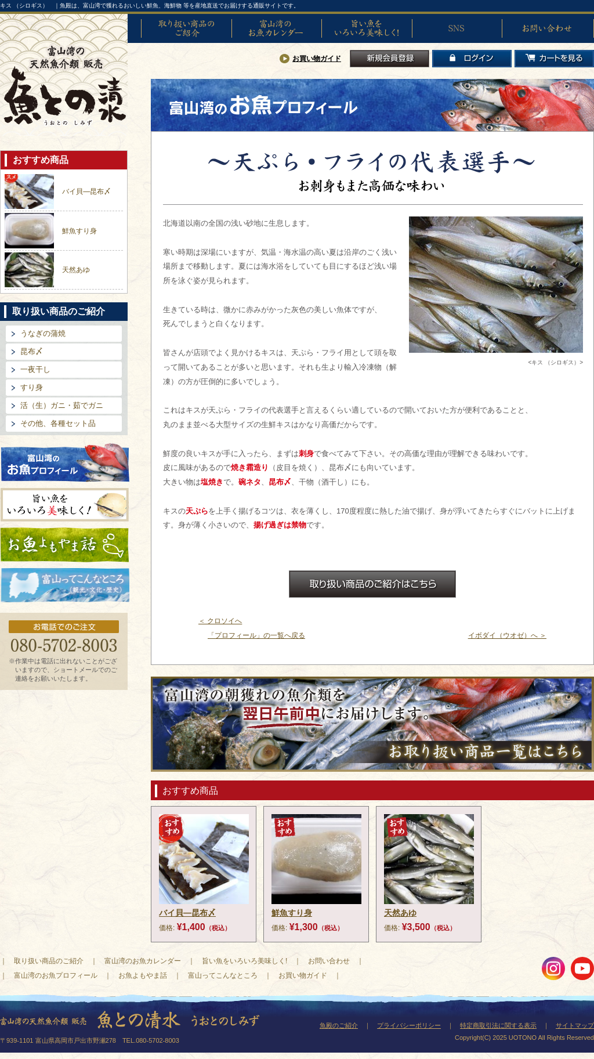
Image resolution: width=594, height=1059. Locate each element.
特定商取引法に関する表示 (498, 1025)
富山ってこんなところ (223, 975)
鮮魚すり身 (79, 231)
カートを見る (554, 58)
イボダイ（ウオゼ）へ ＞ (507, 635)
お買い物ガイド (316, 59)
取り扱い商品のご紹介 (186, 28)
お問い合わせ (547, 28)
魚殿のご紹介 (339, 1025)
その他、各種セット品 (58, 423)
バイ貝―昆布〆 (86, 191)
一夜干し (35, 369)
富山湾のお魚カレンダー (276, 28)
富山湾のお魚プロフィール (65, 461)
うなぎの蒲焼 (43, 333)
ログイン (472, 58)
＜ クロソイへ (220, 621)
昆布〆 (31, 351)
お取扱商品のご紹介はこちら (372, 584)
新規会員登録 (389, 58)
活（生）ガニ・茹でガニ (61, 405)
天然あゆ (76, 270)
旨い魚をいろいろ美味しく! (366, 28)
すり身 (31, 387)
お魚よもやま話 (64, 544)
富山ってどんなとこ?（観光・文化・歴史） (65, 585)
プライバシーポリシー (409, 1025)
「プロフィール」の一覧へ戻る (256, 635)
